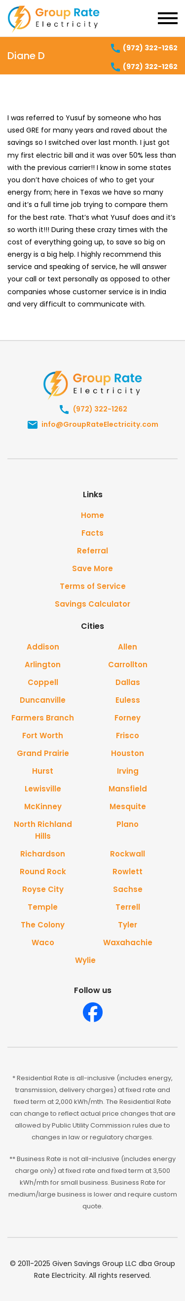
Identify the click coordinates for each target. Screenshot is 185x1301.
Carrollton (128, 664)
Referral (92, 551)
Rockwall (127, 854)
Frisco (127, 735)
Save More (92, 568)
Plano (127, 824)
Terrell (127, 907)
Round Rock (43, 871)
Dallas (127, 682)
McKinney (43, 806)
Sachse (128, 889)
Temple (43, 907)
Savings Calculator (92, 604)
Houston (127, 753)
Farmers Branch (42, 718)
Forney (127, 718)
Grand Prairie (43, 753)
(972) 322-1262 (144, 48)
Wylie (85, 960)
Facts (92, 533)
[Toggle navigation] (168, 18)
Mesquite (128, 806)
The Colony (43, 925)
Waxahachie (127, 942)
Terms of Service (93, 586)
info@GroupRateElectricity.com (92, 425)
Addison (43, 647)
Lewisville (43, 789)
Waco (43, 942)
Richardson (42, 854)
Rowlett (127, 871)
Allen (127, 647)
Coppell (43, 682)
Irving (128, 771)
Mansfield (128, 789)
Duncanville (43, 700)
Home (92, 515)
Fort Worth (42, 735)
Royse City (43, 889)
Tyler (127, 925)
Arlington (43, 664)
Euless (127, 700)
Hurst (42, 771)
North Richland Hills (43, 830)
